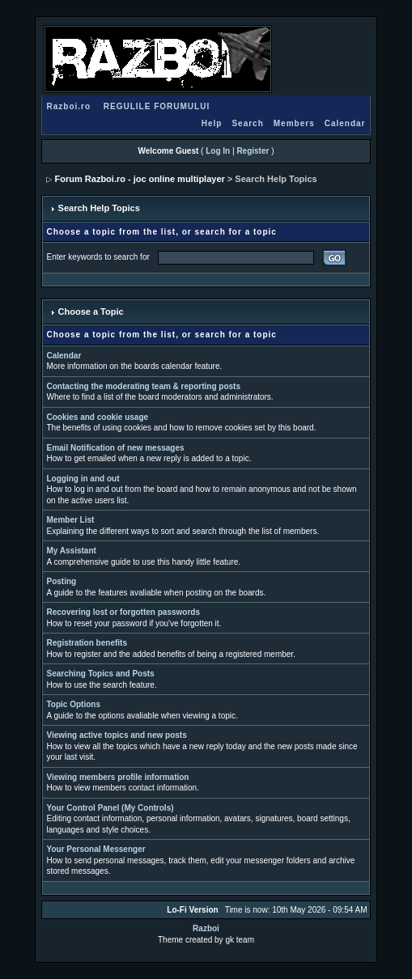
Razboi (206, 928)
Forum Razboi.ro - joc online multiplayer (140, 179)
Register (252, 150)
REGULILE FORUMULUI (157, 106)
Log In (218, 150)
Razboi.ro (69, 106)
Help (212, 123)
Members (294, 123)
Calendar (345, 123)
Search (247, 123)
